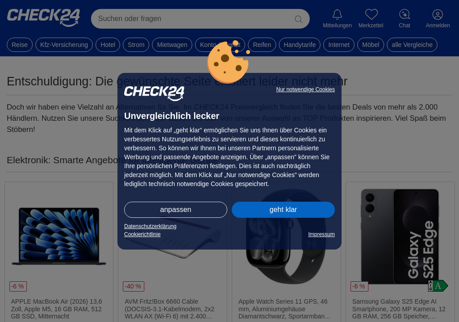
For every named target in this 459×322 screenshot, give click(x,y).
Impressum (321, 234)
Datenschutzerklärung (150, 226)
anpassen (175, 209)
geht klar (283, 209)
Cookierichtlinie (142, 234)
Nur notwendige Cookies (305, 89)
